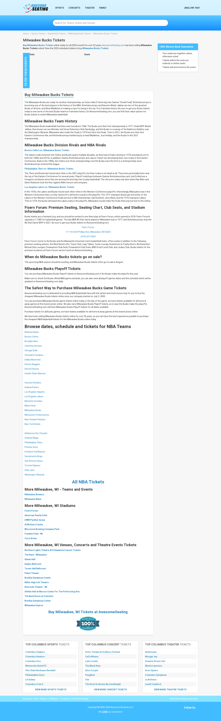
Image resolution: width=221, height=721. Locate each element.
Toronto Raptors (32, 465)
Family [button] (102, 8)
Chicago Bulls (31, 350)
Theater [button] (90, 8)
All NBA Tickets (88, 482)
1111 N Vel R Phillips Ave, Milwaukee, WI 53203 (88, 232)
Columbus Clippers (35, 652)
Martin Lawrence (153, 666)
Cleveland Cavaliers (34, 355)
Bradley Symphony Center (38, 578)
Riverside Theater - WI (36, 587)
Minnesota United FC (36, 666)
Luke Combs (91, 661)
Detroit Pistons (32, 369)
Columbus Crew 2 (34, 684)
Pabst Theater (32, 573)
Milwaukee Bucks (33, 410)
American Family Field (36, 515)
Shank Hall (30, 559)
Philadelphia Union (35, 675)
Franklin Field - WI (34, 534)
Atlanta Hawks (32, 332)
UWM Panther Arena (35, 520)
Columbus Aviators (35, 656)
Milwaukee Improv (34, 605)
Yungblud (90, 675)
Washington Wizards (34, 474)
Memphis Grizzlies (33, 401)
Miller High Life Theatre (37, 582)
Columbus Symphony (156, 675)
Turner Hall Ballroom (35, 568)
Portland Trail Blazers (35, 451)
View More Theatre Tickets (170, 689)
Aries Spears (151, 670)
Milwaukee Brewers (34, 494)
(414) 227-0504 (88, 236)
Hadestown (151, 652)
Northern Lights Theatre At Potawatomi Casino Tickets (53, 550)
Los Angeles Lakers (34, 396)
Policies (43, 699)
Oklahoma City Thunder (36, 433)
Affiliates (53, 699)
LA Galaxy (30, 679)
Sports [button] (59, 8)
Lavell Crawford (153, 684)
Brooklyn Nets (31, 341)
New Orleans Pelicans (35, 419)
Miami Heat (30, 405)
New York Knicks (32, 424)
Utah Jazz (30, 470)
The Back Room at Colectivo (39, 596)
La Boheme (150, 679)
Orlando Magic (32, 438)
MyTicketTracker (80, 699)
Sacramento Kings (33, 456)
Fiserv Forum (88, 227)
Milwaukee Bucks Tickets (96, 48)
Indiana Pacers (32, 387)
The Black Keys (93, 666)
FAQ (36, 699)
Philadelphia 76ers (33, 442)
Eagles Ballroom (33, 564)
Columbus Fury (33, 661)
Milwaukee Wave (33, 499)
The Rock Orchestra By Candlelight (103, 684)
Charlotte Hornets (33, 346)
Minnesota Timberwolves (37, 415)
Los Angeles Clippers (35, 392)
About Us (27, 699)
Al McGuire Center (34, 524)
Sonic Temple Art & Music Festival (102, 652)
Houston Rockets (33, 382)
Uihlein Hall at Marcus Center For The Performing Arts (52, 591)
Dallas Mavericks (33, 359)
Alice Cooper (91, 670)
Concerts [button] (74, 8)
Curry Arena (31, 538)
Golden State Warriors (35, 373)
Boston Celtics (31, 336)
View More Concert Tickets (110, 689)
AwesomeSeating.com (113, 45)
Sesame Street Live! (155, 661)
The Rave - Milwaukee (36, 555)
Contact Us (65, 699)
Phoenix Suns (31, 447)
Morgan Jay (151, 656)
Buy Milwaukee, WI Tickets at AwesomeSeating (88, 612)
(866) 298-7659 (192, 8)
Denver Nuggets (32, 364)
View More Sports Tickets (50, 689)
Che (87, 679)
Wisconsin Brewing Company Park (42, 529)
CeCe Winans (92, 656)
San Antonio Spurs (34, 461)
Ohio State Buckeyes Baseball (40, 670)
